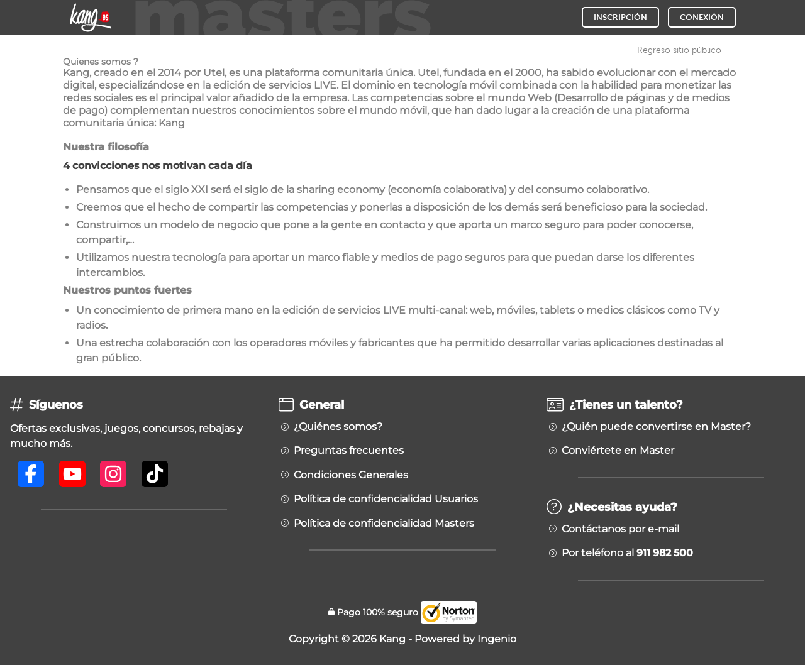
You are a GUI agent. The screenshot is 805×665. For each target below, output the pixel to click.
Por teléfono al (627, 553)
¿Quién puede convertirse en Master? (656, 426)
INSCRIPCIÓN (620, 17)
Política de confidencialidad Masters (384, 523)
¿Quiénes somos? (338, 426)
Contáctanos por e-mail (620, 529)
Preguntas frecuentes (349, 450)
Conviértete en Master (618, 450)
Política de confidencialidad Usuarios (386, 499)
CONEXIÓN (702, 17)
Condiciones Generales (351, 475)
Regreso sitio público (679, 50)
